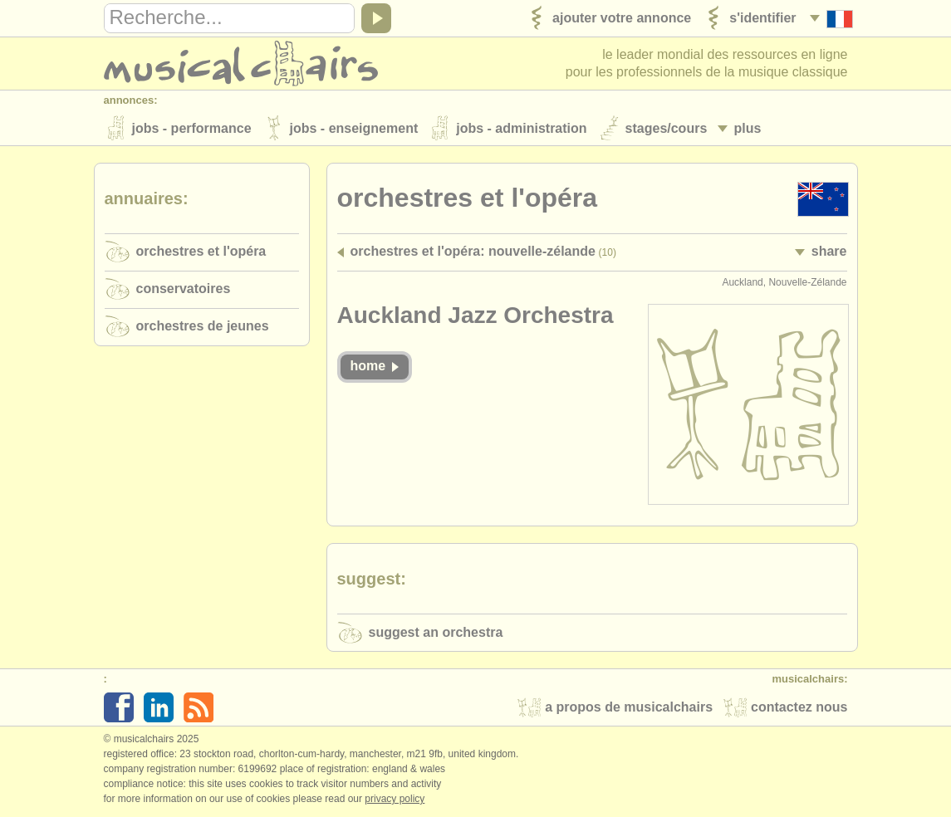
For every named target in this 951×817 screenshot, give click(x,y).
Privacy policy (394, 799)
